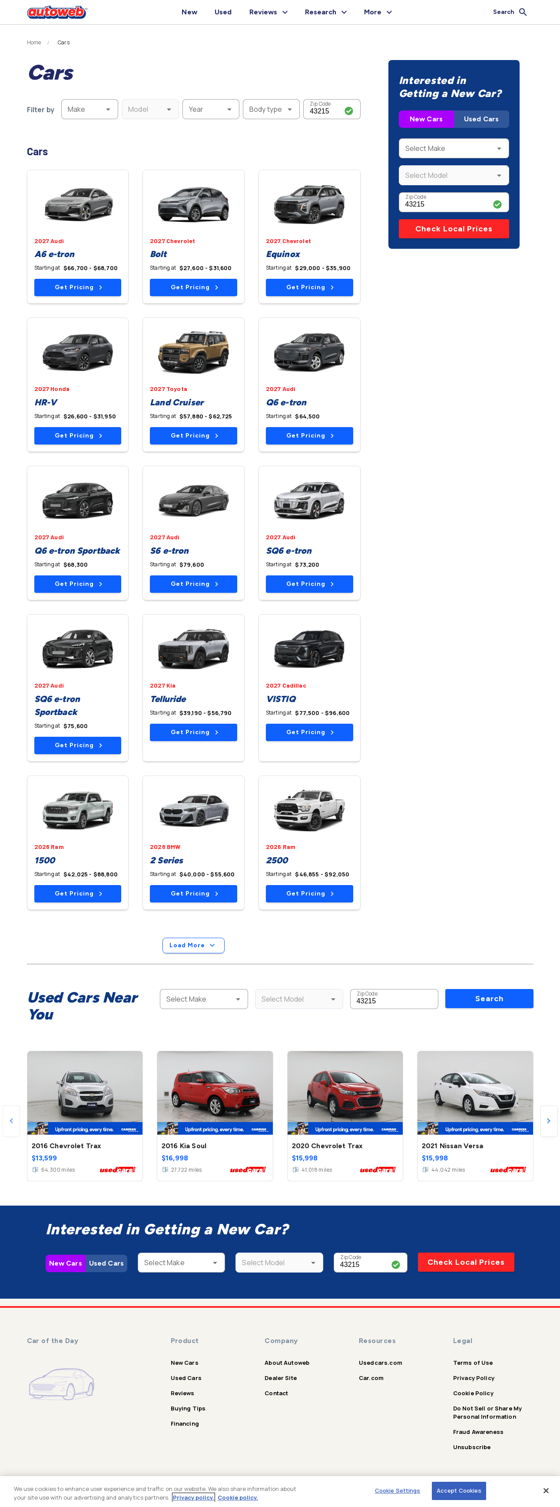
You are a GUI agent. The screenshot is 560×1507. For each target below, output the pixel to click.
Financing (185, 1423)
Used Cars (481, 119)
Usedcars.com (380, 1363)
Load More (193, 945)
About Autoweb (287, 1363)
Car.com (371, 1378)
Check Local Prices (454, 229)
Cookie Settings (398, 1490)
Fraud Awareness (478, 1432)
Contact (276, 1393)
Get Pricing (78, 287)
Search (489, 998)
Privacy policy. (193, 1497)
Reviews (183, 1393)
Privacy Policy (473, 1378)
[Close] (546, 1490)
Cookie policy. (238, 1497)
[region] (280, 1491)
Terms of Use (473, 1363)
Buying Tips (188, 1408)
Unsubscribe (472, 1447)
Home (34, 42)
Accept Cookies (459, 1490)
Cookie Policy (473, 1393)
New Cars (426, 119)
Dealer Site (281, 1378)
